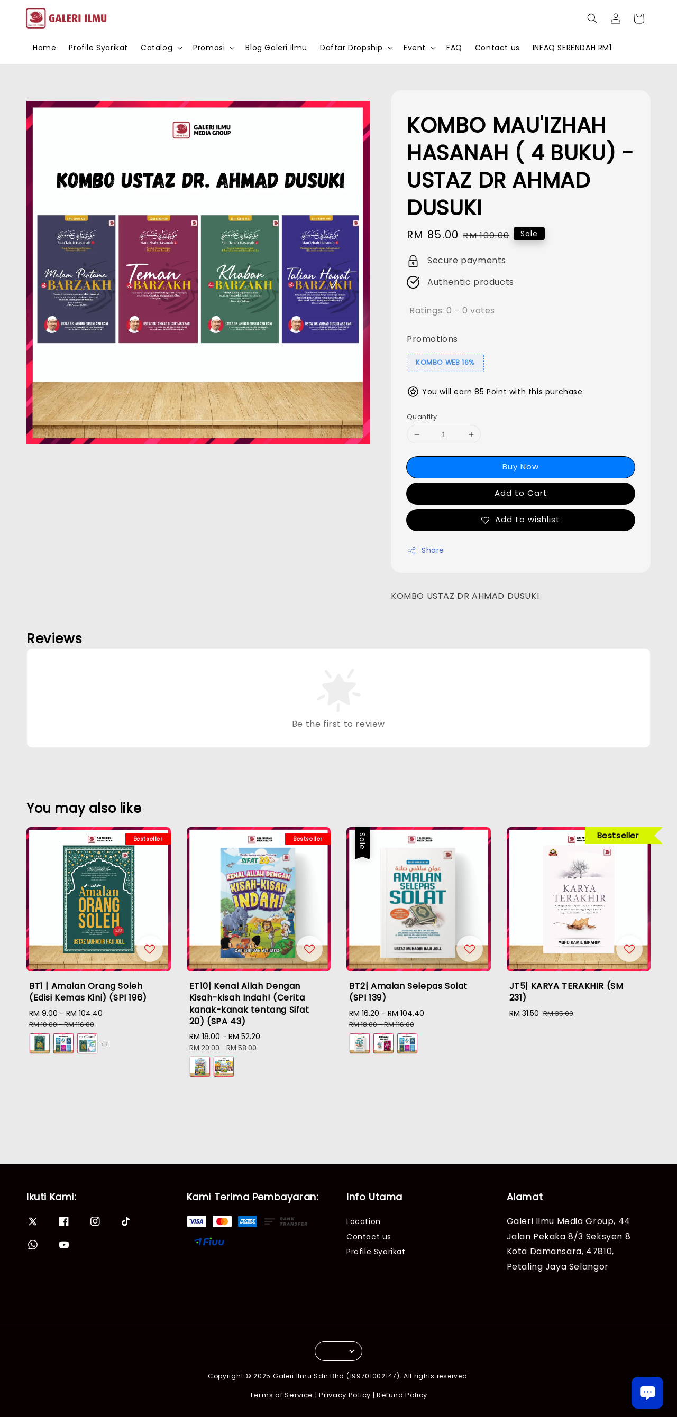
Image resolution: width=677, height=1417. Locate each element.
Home (44, 47)
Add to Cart (521, 492)
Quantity (422, 417)
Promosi (209, 47)
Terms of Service (281, 1395)
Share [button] (425, 550)
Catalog (156, 47)
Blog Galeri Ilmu (276, 47)
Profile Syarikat (98, 47)
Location (363, 1222)
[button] (592, 18)
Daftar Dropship (351, 47)
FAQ (454, 47)
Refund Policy (402, 1395)
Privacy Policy (345, 1395)
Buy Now (520, 466)
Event (415, 47)
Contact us (497, 47)
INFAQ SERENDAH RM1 (572, 47)
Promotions (432, 339)
